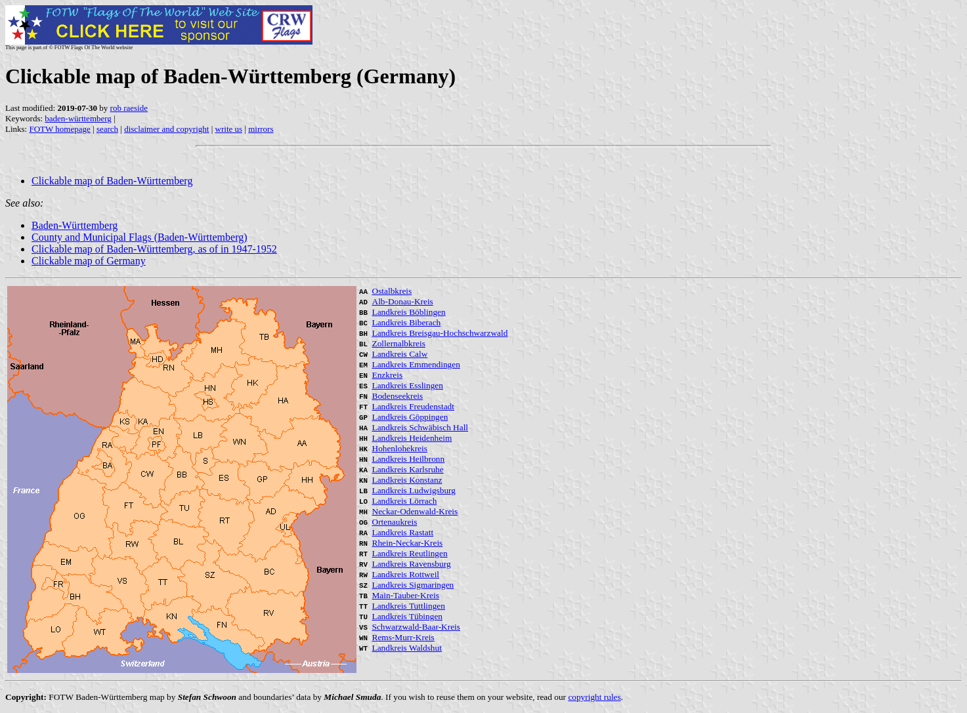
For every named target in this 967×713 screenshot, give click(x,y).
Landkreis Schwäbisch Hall (420, 427)
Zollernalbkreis (398, 343)
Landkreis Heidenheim (412, 438)
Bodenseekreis (397, 396)
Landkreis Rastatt (403, 532)
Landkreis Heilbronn (408, 459)
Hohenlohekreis (399, 448)
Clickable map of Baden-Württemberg (112, 180)
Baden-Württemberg (75, 225)
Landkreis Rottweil (406, 574)
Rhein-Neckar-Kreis (407, 543)
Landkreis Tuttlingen (408, 606)
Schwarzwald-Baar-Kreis (416, 627)
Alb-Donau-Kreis (402, 301)
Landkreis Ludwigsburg (414, 490)
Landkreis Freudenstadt (413, 406)
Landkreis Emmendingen (416, 364)
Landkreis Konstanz (407, 480)
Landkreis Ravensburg (411, 564)
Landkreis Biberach (406, 322)
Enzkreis (387, 375)
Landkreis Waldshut (407, 648)
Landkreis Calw (400, 354)
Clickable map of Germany (89, 260)
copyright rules (594, 697)
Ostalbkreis (392, 291)
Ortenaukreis (395, 522)
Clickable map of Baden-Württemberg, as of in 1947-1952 (154, 249)
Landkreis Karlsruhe (408, 469)
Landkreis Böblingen (409, 312)
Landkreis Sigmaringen (413, 585)
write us (229, 129)
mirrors (260, 129)
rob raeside (129, 108)
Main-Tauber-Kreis (405, 595)
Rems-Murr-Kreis (403, 637)
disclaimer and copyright (166, 129)
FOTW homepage (59, 129)
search (107, 129)
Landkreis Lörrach (404, 501)
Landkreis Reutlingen (410, 553)
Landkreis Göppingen (410, 417)
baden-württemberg (78, 118)
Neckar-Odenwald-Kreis (415, 511)
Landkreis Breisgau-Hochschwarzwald (440, 333)
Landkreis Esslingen (407, 385)
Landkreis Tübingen (407, 616)
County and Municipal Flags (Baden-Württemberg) (139, 237)
